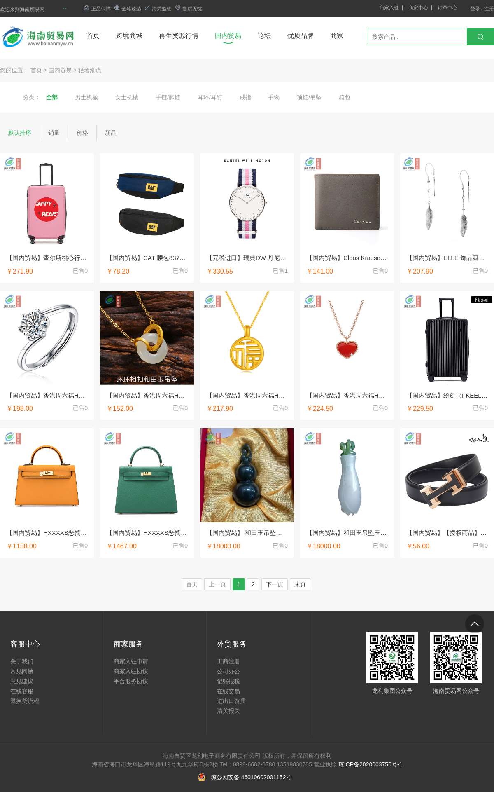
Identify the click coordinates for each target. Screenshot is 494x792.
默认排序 (19, 132)
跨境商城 (129, 35)
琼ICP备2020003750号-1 (370, 764)
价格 (82, 132)
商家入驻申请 (131, 661)
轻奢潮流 (89, 70)
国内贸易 (228, 35)
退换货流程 (24, 701)
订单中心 (447, 7)
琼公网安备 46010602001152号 (251, 777)
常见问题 (21, 671)
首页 (93, 35)
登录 (475, 9)
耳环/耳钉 (210, 97)
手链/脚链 (168, 97)
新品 (111, 132)
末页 (300, 584)
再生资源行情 (178, 35)
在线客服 (21, 691)
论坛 (264, 35)
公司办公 (228, 671)
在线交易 (228, 691)
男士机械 (86, 97)
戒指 (245, 97)
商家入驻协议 (131, 671)
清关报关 (228, 711)
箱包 (344, 97)
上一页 (217, 584)
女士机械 (126, 97)
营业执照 (325, 764)
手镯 (274, 97)
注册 (489, 9)
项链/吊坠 (309, 97)
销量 (54, 132)
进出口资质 (231, 701)
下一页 (274, 584)
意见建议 (21, 681)
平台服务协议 (131, 681)
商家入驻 (389, 7)
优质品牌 (300, 35)
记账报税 (228, 681)
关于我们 (21, 661)
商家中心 (418, 7)
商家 (336, 35)
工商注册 (228, 661)
